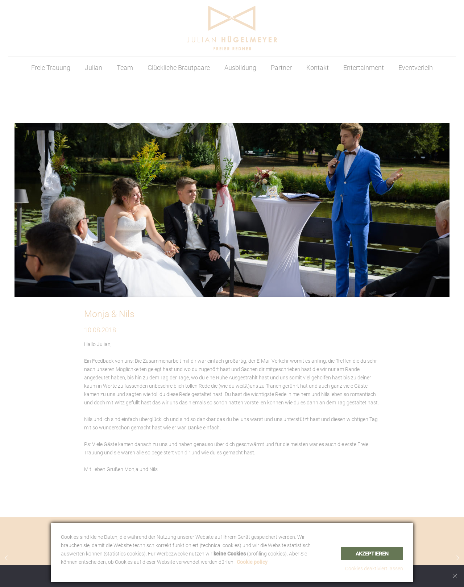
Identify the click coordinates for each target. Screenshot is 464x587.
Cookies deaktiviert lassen (374, 568)
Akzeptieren (372, 554)
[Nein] (455, 575)
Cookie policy (252, 562)
